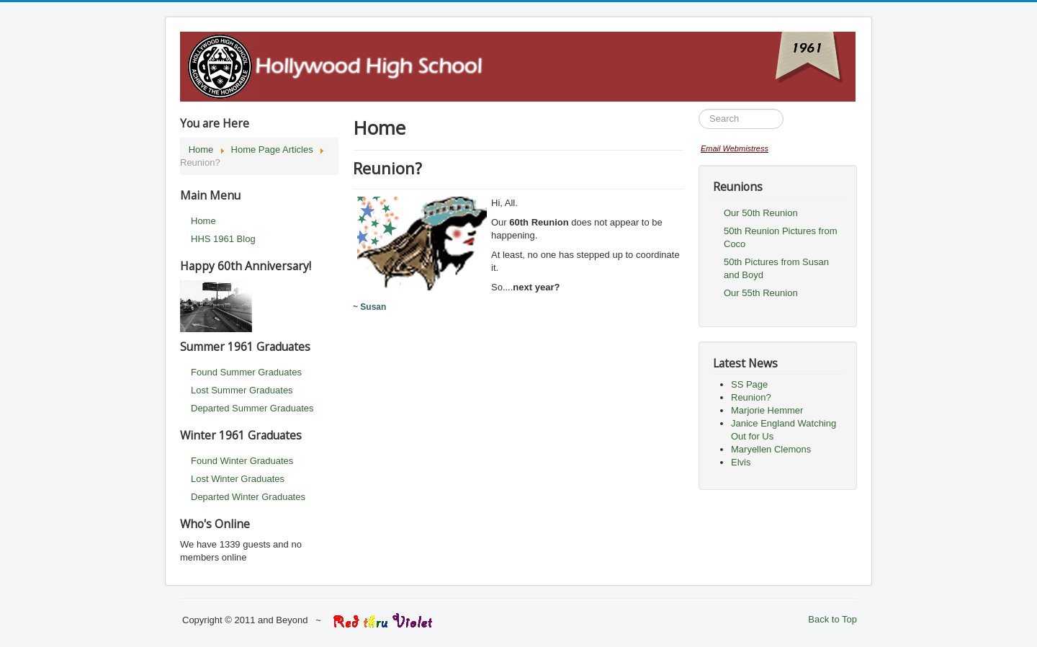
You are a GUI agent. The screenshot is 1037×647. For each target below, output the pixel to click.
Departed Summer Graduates (252, 408)
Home (203, 220)
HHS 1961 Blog (223, 238)
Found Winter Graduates (242, 460)
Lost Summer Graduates (242, 390)
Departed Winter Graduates (248, 496)
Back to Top (832, 619)
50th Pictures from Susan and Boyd (776, 268)
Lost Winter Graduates (237, 478)
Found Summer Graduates (246, 372)
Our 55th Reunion (761, 292)
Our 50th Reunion (761, 213)
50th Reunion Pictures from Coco (781, 237)
